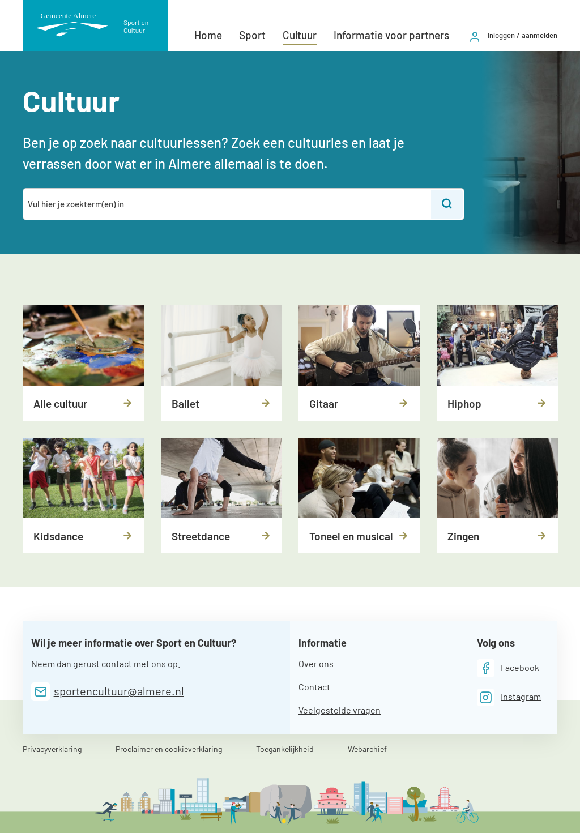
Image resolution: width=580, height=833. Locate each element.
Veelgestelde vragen (339, 709)
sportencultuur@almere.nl (119, 691)
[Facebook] (508, 668)
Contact (314, 686)
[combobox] (227, 204)
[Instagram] (509, 697)
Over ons (316, 663)
